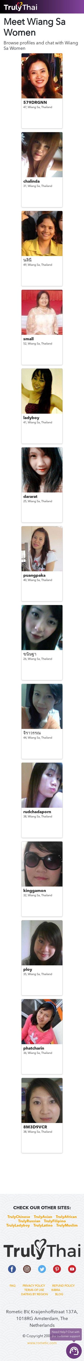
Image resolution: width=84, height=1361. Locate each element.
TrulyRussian (29, 1221)
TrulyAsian (43, 1217)
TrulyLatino (43, 1225)
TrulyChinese (18, 1217)
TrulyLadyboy (18, 1225)
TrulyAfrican (66, 1217)
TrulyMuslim (67, 1225)
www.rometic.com (42, 1343)
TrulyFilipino (55, 1221)
